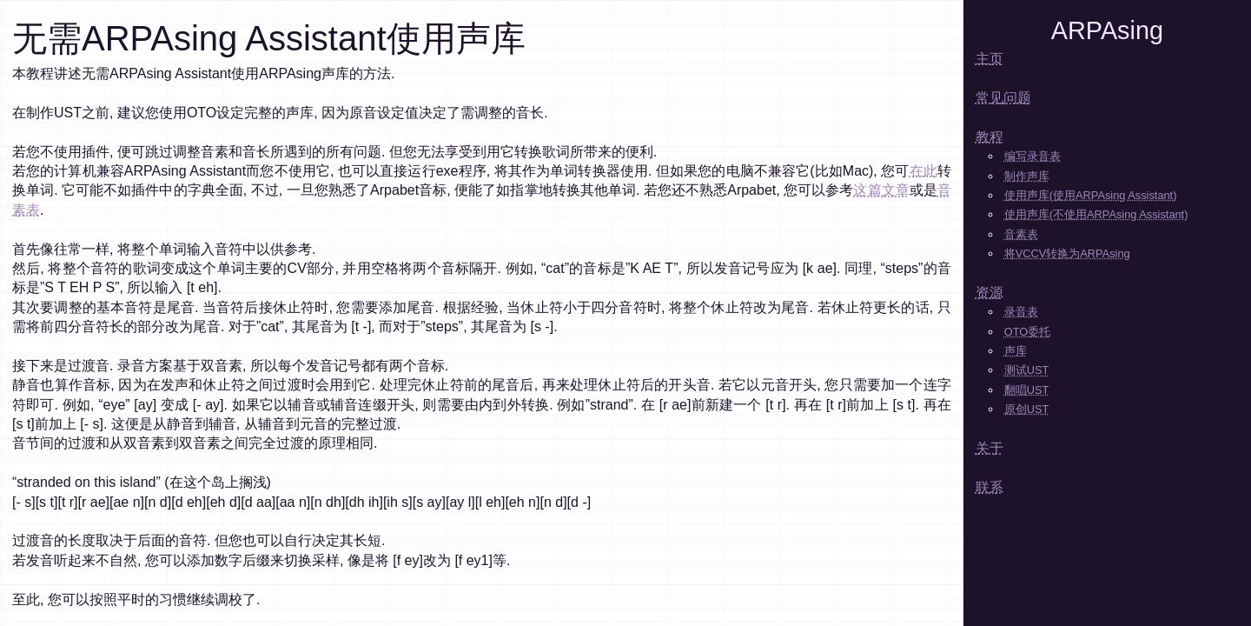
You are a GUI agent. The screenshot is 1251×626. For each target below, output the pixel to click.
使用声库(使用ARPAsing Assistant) (1090, 195)
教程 (989, 137)
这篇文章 (881, 190)
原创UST (1026, 409)
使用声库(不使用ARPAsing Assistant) (1096, 214)
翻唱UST (1026, 389)
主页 (989, 58)
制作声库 (1026, 176)
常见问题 (1003, 97)
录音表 (1021, 311)
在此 (923, 170)
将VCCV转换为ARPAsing (1067, 253)
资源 (989, 292)
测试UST (1026, 369)
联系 (989, 487)
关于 (989, 448)
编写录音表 (1032, 156)
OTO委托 (1027, 331)
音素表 (1021, 234)
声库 (1015, 350)
